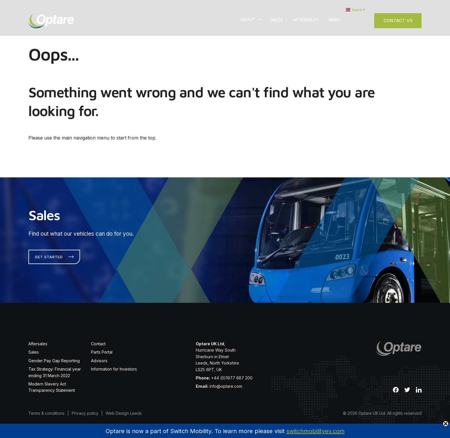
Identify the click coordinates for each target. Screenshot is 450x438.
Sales (277, 19)
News (335, 19)
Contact (98, 339)
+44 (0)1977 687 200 (232, 373)
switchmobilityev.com (315, 431)
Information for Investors (114, 364)
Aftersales (305, 19)
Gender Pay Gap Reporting (54, 356)
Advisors (99, 356)
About (247, 19)
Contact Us (398, 20)
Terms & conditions (46, 408)
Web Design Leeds (124, 408)
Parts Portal (102, 348)
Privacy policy (85, 408)
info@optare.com (226, 382)
